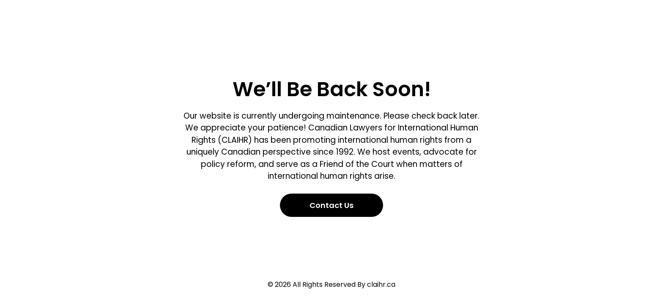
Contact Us (331, 205)
